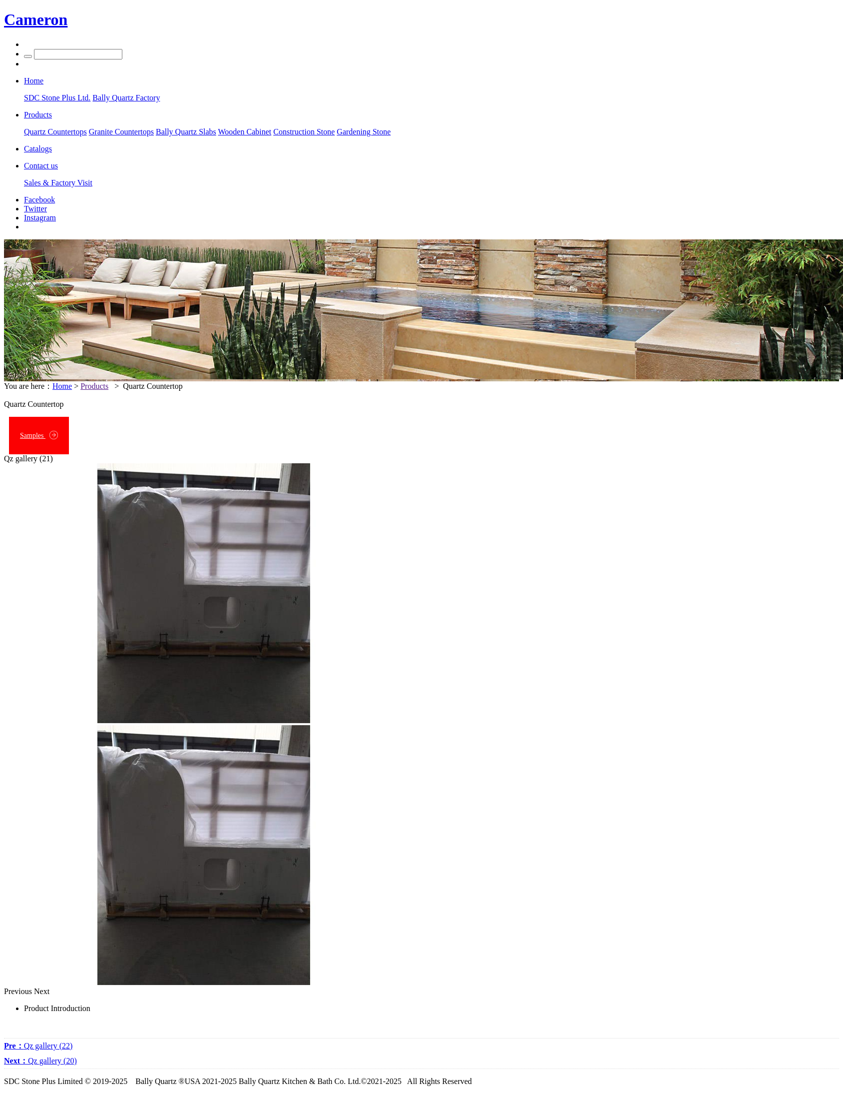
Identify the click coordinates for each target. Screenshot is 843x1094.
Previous (18, 991)
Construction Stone (304, 131)
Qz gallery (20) (40, 1061)
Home (62, 386)
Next (41, 991)
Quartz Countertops (55, 131)
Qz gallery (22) (38, 1046)
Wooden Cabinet (245, 131)
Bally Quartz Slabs (186, 131)
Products (94, 386)
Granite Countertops (121, 131)
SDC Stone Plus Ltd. (57, 97)
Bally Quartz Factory (126, 97)
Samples (39, 435)
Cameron (35, 19)
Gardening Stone (364, 131)
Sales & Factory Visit (58, 182)
